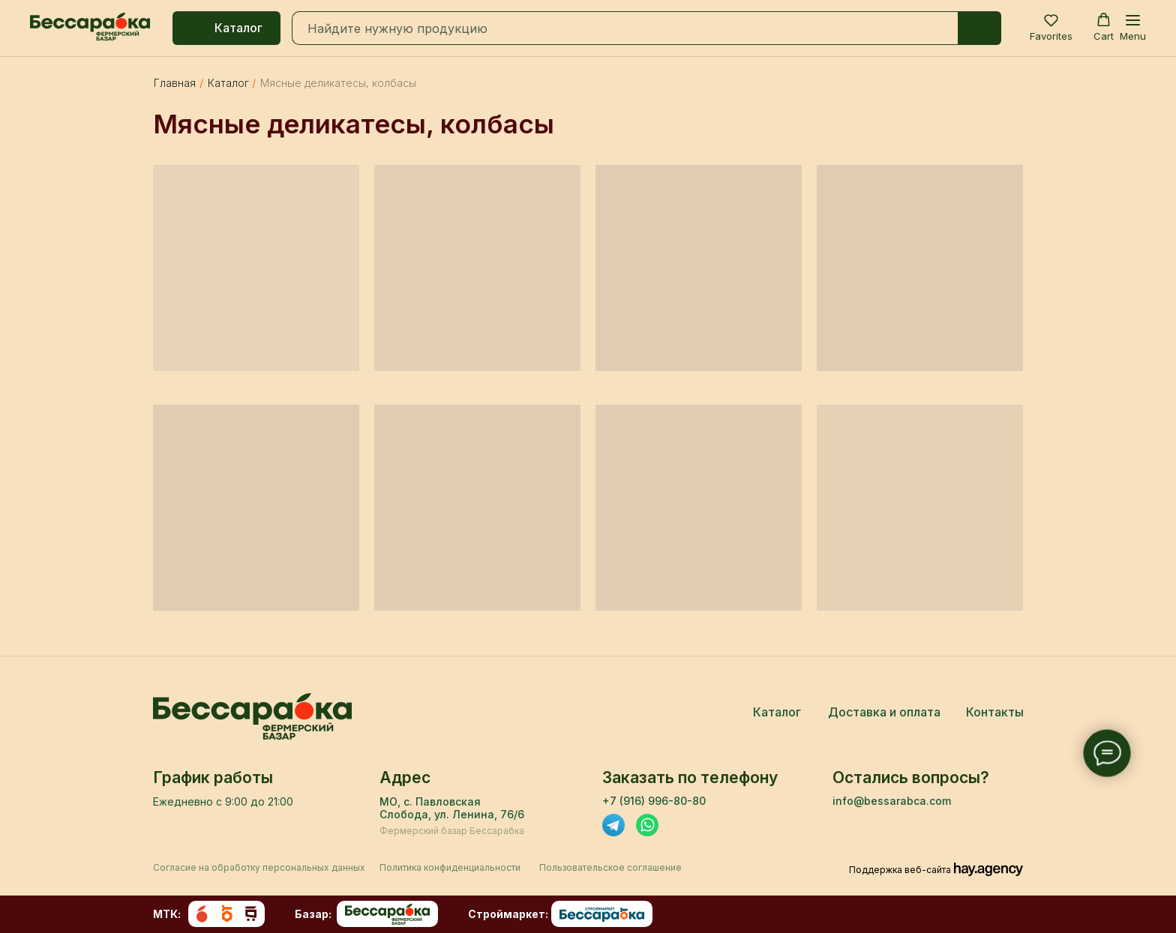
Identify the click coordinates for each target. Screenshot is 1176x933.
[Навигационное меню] (1133, 28)
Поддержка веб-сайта (900, 869)
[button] (1051, 27)
